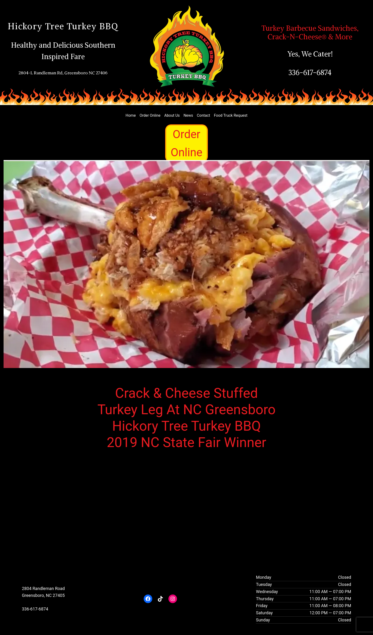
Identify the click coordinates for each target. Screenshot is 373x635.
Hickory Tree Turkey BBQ (63, 26)
